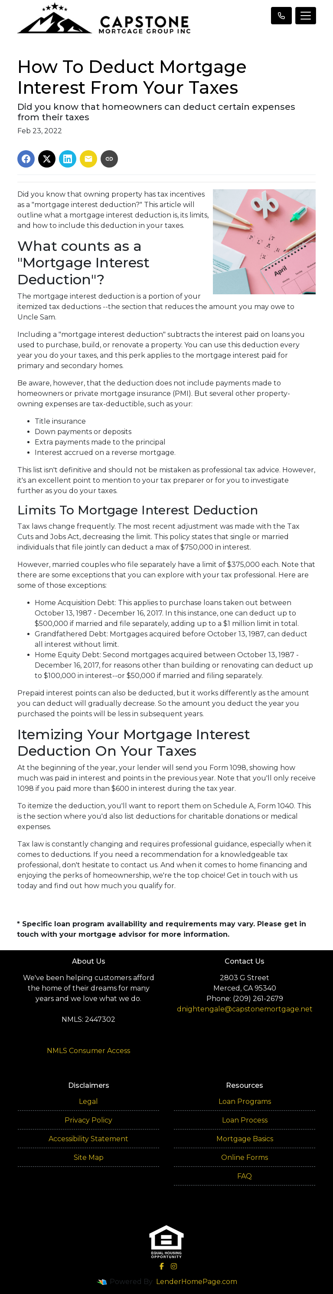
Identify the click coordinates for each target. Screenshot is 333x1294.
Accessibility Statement (88, 1139)
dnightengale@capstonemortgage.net (245, 1009)
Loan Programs (245, 1101)
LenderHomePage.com (196, 1282)
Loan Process (245, 1120)
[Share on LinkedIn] (67, 159)
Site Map (89, 1157)
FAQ (244, 1176)
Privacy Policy (88, 1120)
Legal (88, 1101)
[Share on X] (47, 159)
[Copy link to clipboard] (109, 159)
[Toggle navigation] (305, 15)
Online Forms (244, 1157)
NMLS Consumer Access (88, 1051)
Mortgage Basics (244, 1139)
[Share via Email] (88, 159)
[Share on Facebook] (26, 159)
